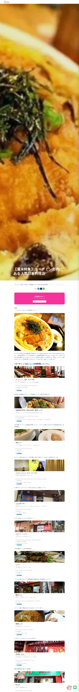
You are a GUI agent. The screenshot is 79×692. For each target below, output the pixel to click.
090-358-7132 (19, 661)
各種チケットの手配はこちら (39, 301)
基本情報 (21, 284)
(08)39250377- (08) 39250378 (22, 387)
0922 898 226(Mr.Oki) (20, 417)
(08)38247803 (19, 450)
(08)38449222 (19, 480)
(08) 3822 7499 (19, 572)
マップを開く (19, 390)
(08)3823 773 (19, 511)
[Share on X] (41, 289)
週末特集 (26, 284)
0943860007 (19, 631)
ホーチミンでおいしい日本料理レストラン (27, 310)
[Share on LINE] (44, 289)
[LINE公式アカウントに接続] (72, 687)
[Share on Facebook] (38, 289)
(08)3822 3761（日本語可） (22, 541)
